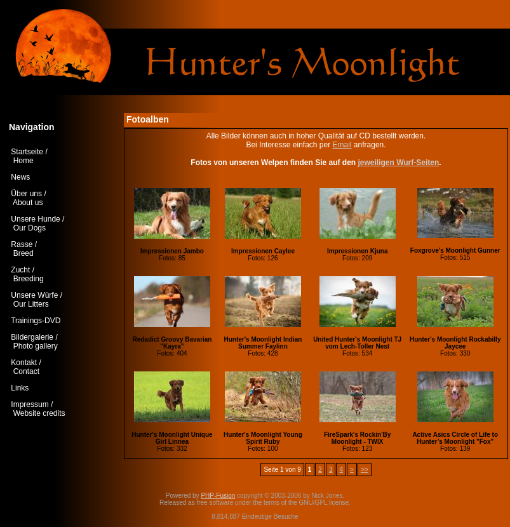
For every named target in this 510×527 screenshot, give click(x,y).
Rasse (21, 244)
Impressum (29, 404)
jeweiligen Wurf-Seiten (398, 162)
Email (342, 144)
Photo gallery (35, 346)
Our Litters (31, 304)
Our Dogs (29, 227)
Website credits (39, 413)
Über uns (26, 193)
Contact (26, 371)
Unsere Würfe (34, 295)
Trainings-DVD (35, 320)
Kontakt (24, 362)
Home (23, 160)
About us (28, 202)
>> (364, 469)
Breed (23, 253)
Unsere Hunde (35, 219)
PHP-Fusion (218, 495)
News (20, 177)
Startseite (27, 151)
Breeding (28, 278)
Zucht (20, 269)
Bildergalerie (32, 337)
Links (20, 388)
